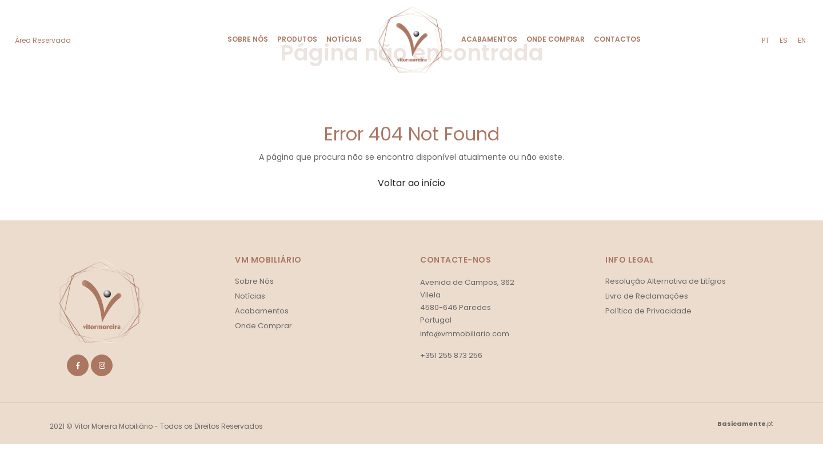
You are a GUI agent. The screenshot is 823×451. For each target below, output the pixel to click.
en (802, 40)
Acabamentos (489, 39)
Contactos (617, 39)
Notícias (344, 39)
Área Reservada (43, 40)
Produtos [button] (297, 39)
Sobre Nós (247, 39)
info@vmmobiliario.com (464, 334)
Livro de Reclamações (646, 296)
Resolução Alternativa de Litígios (665, 281)
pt (765, 40)
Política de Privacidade (648, 310)
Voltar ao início (411, 183)
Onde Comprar (555, 39)
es (784, 40)
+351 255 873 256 (451, 355)
